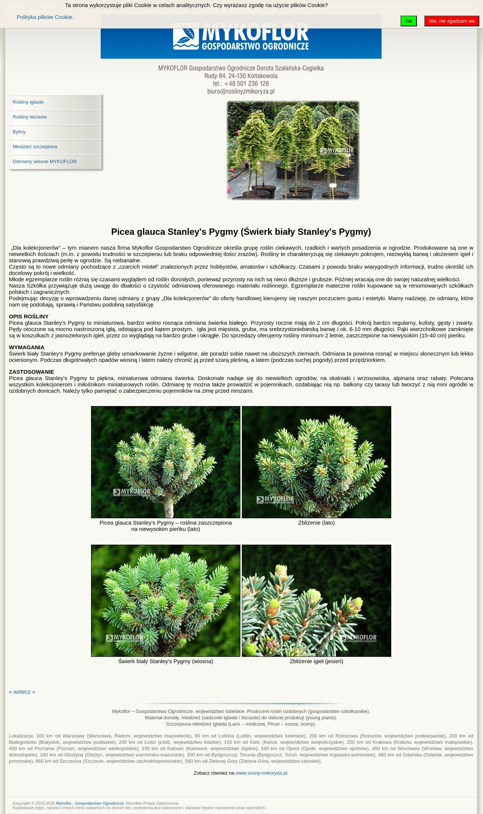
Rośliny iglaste (28, 102)
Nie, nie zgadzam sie (452, 21)
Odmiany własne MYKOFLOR (45, 161)
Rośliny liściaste (30, 117)
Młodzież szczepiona (35, 146)
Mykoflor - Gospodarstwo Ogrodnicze (90, 803)
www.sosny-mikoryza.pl (261, 773)
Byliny (19, 131)
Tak (409, 21)
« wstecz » (22, 691)
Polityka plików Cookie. (45, 17)
